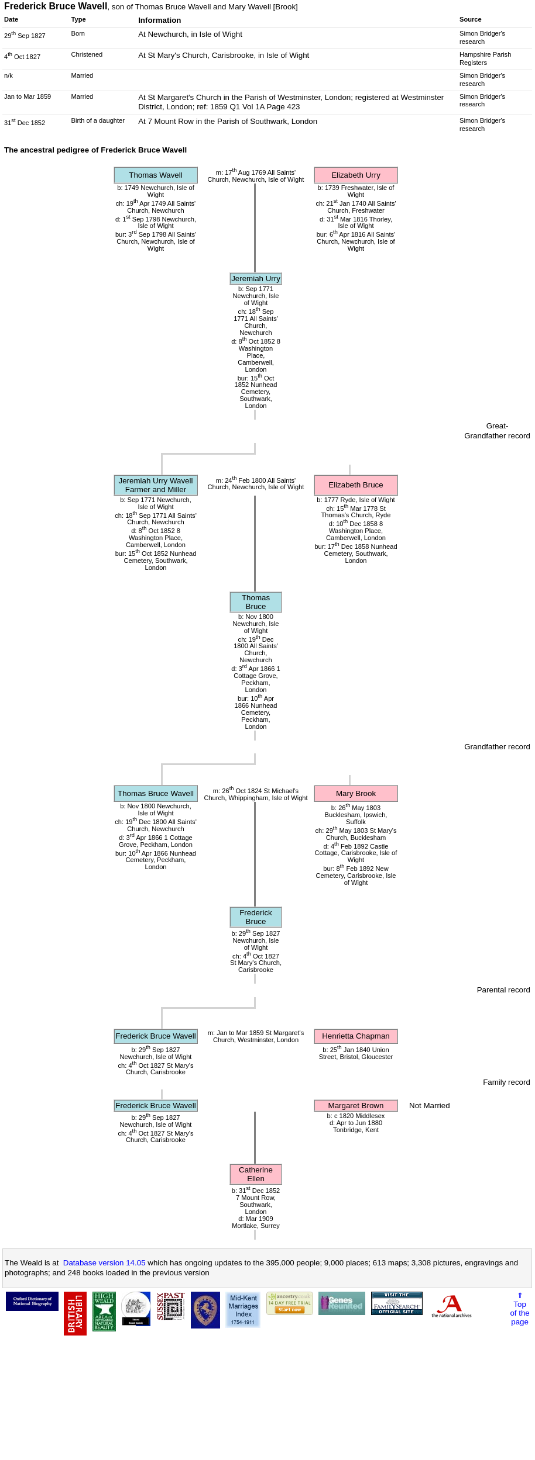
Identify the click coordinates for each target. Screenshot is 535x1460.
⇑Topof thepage (519, 1308)
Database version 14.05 (104, 1262)
